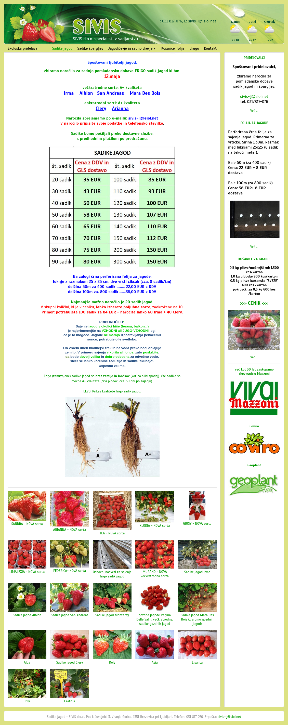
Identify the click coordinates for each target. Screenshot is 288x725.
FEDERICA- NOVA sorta (69, 571)
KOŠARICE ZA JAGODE (254, 259)
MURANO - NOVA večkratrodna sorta (155, 574)
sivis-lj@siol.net (202, 21)
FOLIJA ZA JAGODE (254, 123)
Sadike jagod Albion (27, 615)
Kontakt (210, 48)
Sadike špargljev (90, 48)
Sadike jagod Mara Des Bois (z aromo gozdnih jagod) (197, 619)
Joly (27, 701)
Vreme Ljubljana (268, 45)
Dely (112, 662)
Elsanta (197, 662)
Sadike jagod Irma (197, 572)
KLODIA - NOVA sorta (155, 525)
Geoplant (254, 465)
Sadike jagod (62, 48)
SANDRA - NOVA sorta (27, 524)
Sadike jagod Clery (69, 662)
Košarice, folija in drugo (180, 48)
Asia (155, 662)
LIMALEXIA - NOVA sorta (27, 572)
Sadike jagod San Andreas (69, 615)
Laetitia (69, 701)
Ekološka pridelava (22, 48)
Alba (27, 662)
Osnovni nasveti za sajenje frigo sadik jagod (112, 574)
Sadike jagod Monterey (112, 615)
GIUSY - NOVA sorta (197, 523)
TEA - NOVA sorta (112, 533)
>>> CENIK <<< (254, 303)
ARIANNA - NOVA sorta (69, 530)
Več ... (254, 111)
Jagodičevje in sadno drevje (130, 48)
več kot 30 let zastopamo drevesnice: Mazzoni (254, 371)
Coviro (254, 426)
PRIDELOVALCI (254, 58)
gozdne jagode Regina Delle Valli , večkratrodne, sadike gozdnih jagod (154, 619)
